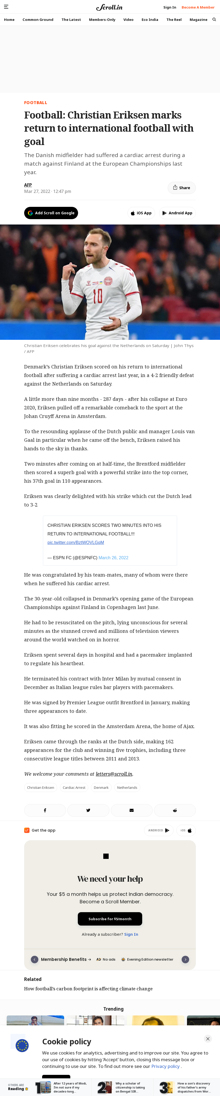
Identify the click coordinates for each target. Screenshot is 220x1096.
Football (35, 102)
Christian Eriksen (40, 787)
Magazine (198, 19)
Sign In (131, 934)
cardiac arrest (74, 787)
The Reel (174, 19)
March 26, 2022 (113, 557)
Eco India (150, 19)
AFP (28, 185)
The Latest (71, 19)
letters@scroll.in (114, 774)
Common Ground (38, 19)
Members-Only (102, 19)
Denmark (101, 787)
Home (9, 19)
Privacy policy (166, 1066)
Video (128, 19)
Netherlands (127, 787)
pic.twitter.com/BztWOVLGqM (75, 542)
